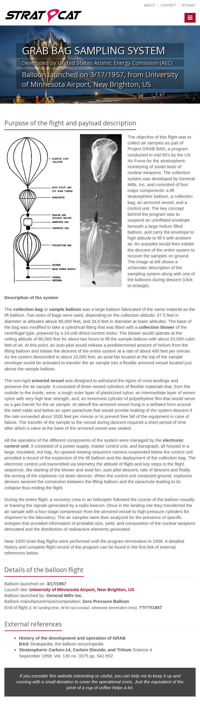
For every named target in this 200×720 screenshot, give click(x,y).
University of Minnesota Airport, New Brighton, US (81, 589)
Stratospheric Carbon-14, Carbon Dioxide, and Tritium (75, 649)
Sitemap (189, 5)
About (149, 5)
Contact (168, 5)
